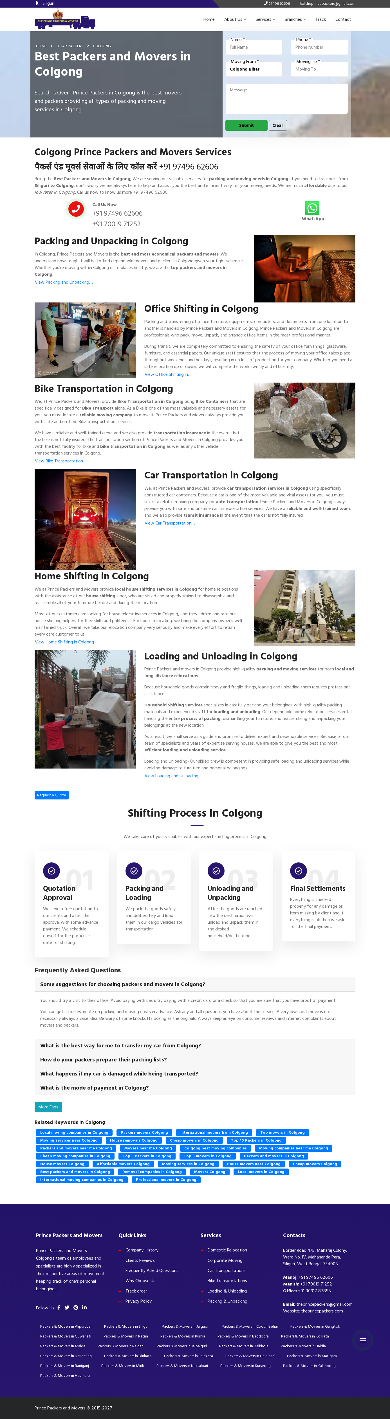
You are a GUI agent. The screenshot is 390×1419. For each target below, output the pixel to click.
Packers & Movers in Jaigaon (185, 1326)
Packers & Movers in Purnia (182, 1336)
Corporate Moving (225, 1260)
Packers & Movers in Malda (62, 1346)
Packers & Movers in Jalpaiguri (182, 1346)
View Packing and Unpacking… (64, 282)
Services (265, 19)
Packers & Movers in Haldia (303, 1346)
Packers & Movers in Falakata (188, 1356)
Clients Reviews (140, 1260)
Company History (141, 1250)
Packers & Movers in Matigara (312, 1356)
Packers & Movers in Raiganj (121, 1346)
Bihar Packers (70, 46)
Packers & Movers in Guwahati (65, 1336)
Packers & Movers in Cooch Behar (250, 1326)
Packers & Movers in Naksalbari (182, 1365)
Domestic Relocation (227, 1250)
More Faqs (48, 1107)
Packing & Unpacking (227, 1301)
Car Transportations (227, 1270)
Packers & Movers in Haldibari (250, 1356)
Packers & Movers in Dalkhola (243, 1346)
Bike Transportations (227, 1280)
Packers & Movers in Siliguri (126, 1326)
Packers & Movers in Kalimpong (309, 1365)
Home (209, 19)
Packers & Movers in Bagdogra (243, 1336)
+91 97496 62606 (188, 167)
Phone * (303, 40)
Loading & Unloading (227, 1291)
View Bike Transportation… (61, 461)
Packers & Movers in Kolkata (305, 1336)
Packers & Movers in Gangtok (315, 1326)
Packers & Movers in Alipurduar (66, 1326)
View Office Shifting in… (168, 374)
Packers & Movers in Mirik (122, 1365)
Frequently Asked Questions (151, 1270)
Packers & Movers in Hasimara (65, 1375)
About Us (235, 19)
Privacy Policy (138, 1301)
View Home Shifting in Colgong (64, 642)
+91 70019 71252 (116, 224)
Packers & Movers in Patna (126, 1336)
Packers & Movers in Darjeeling (66, 1356)
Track (320, 19)
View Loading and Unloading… (173, 775)
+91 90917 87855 (314, 1290)
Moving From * (245, 62)
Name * (238, 40)
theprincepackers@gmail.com (324, 1304)
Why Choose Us (140, 1280)
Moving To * (308, 62)
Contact (343, 19)
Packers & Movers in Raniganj (64, 1365)
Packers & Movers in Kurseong (245, 1365)
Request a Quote (51, 795)
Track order (136, 1291)
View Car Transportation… (170, 523)
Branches (295, 19)
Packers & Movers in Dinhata (128, 1356)
